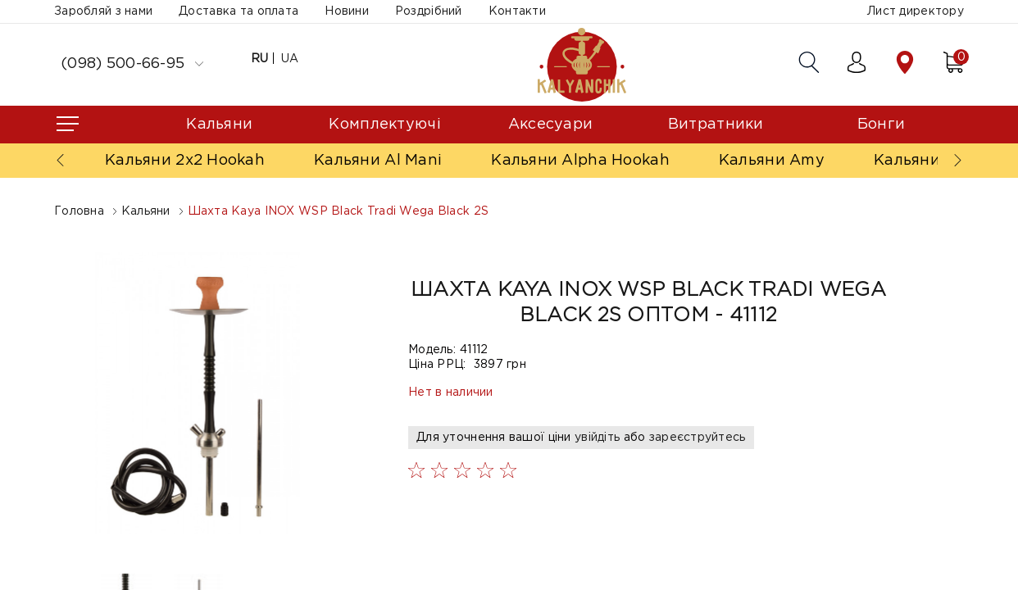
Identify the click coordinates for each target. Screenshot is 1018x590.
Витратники (716, 124)
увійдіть (597, 437)
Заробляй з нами (103, 11)
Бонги (881, 124)
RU (260, 59)
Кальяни (219, 124)
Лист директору (915, 11)
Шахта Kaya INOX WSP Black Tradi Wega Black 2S (338, 211)
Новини (347, 11)
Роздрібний (428, 11)
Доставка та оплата (238, 11)
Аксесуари (550, 124)
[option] (198, 393)
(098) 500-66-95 (132, 63)
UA (290, 59)
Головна (79, 211)
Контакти (517, 11)
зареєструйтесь (697, 437)
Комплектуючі (384, 124)
